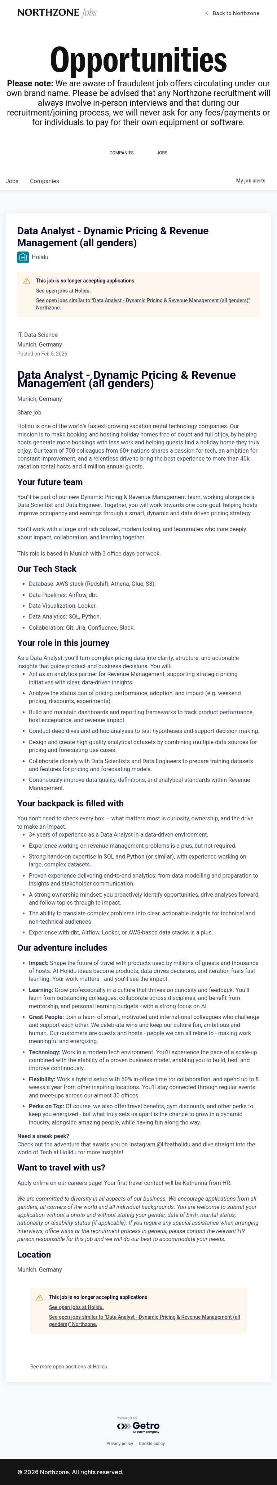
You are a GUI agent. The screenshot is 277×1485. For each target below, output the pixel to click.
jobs (12, 181)
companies (44, 181)
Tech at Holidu (58, 1152)
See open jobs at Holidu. (63, 291)
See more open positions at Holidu (68, 1366)
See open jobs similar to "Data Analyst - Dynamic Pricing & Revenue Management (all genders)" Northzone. (143, 304)
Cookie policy (152, 1443)
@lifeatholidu (174, 1144)
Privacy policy (119, 1443)
